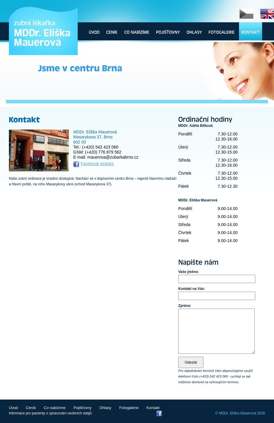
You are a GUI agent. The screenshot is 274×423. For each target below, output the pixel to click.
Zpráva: (184, 306)
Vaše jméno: (188, 272)
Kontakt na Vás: (191, 289)
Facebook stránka (97, 163)
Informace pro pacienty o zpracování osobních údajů (50, 413)
